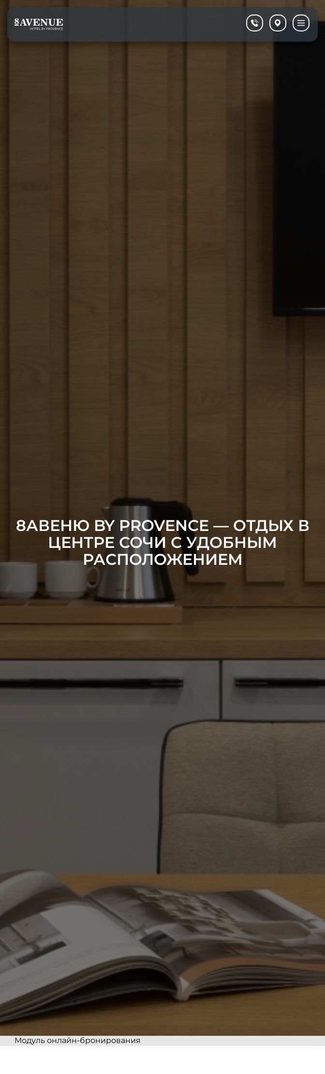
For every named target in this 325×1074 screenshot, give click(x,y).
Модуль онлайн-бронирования (78, 1040)
